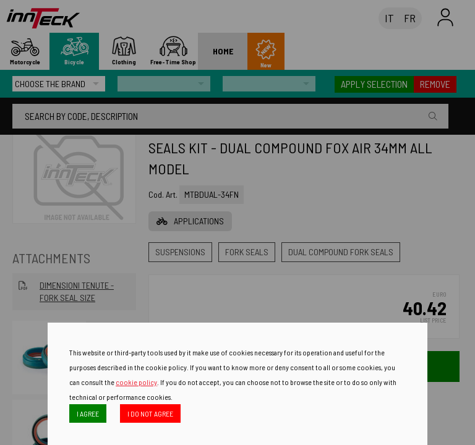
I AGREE (88, 413)
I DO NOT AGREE (150, 413)
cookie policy (136, 382)
